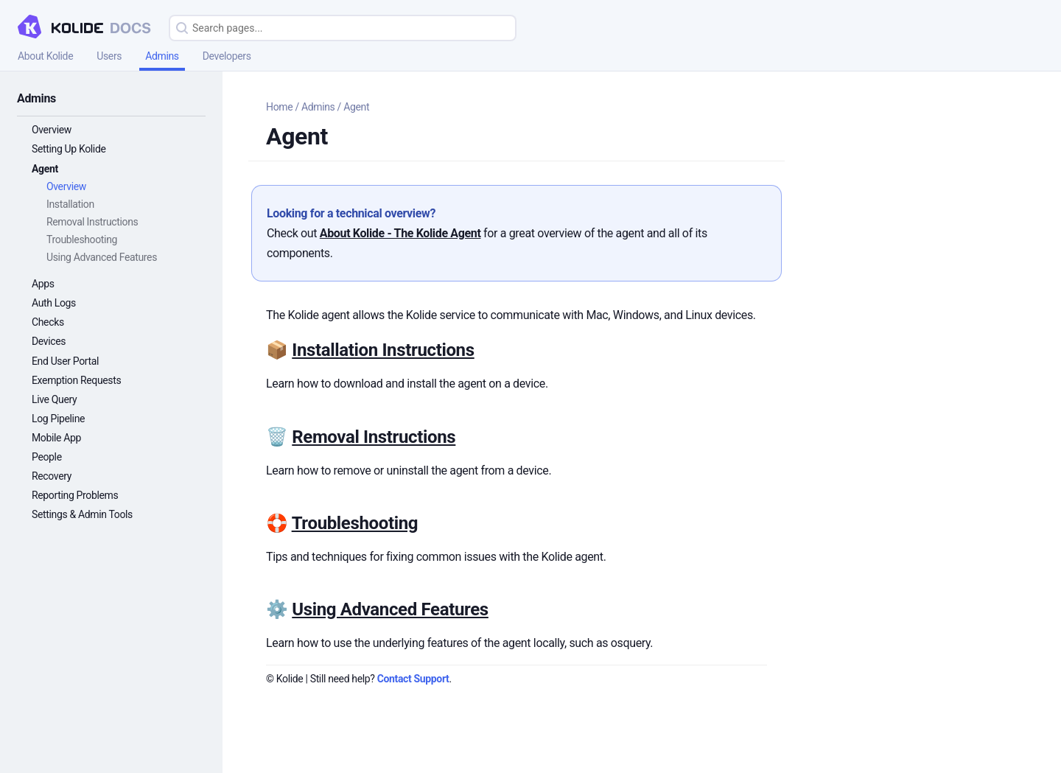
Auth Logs (54, 303)
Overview (51, 130)
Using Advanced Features (101, 257)
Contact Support (413, 679)
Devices (49, 341)
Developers (227, 56)
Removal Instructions (92, 222)
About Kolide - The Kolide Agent (400, 233)
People (47, 457)
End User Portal (65, 361)
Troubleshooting (81, 239)
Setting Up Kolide (69, 149)
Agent (45, 169)
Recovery (51, 476)
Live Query (54, 399)
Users (109, 56)
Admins (162, 56)
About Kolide (45, 56)
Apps (43, 284)
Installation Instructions (383, 350)
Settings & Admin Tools (82, 514)
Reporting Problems (75, 495)
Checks (48, 322)
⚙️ (279, 609)
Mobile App (56, 438)
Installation (70, 204)
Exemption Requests (76, 380)
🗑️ (279, 437)
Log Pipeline (58, 418)
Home (279, 107)
